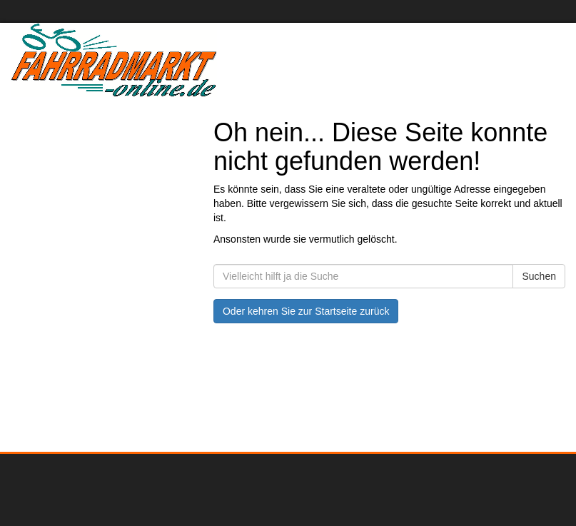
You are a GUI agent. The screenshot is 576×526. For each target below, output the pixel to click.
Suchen (538, 276)
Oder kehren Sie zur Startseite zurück (306, 311)
